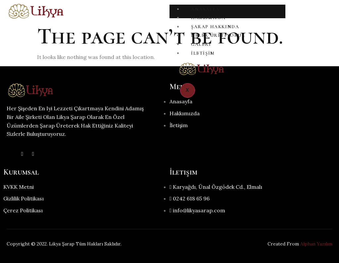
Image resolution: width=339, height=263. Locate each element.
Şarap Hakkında (215, 26)
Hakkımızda (208, 18)
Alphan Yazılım (316, 244)
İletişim (203, 53)
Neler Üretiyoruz (218, 35)
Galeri (201, 44)
